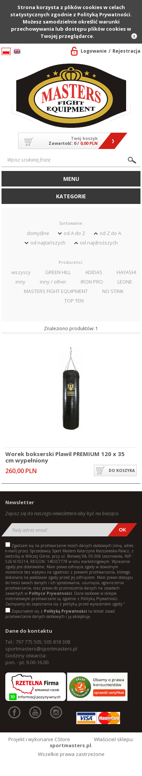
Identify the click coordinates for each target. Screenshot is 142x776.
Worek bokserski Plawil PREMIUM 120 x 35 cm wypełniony (65, 457)
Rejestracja (126, 51)
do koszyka (122, 470)
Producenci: (71, 262)
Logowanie (94, 51)
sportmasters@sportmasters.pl (41, 648)
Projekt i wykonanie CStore (39, 739)
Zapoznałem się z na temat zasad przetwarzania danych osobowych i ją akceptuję (60, 613)
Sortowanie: (71, 223)
